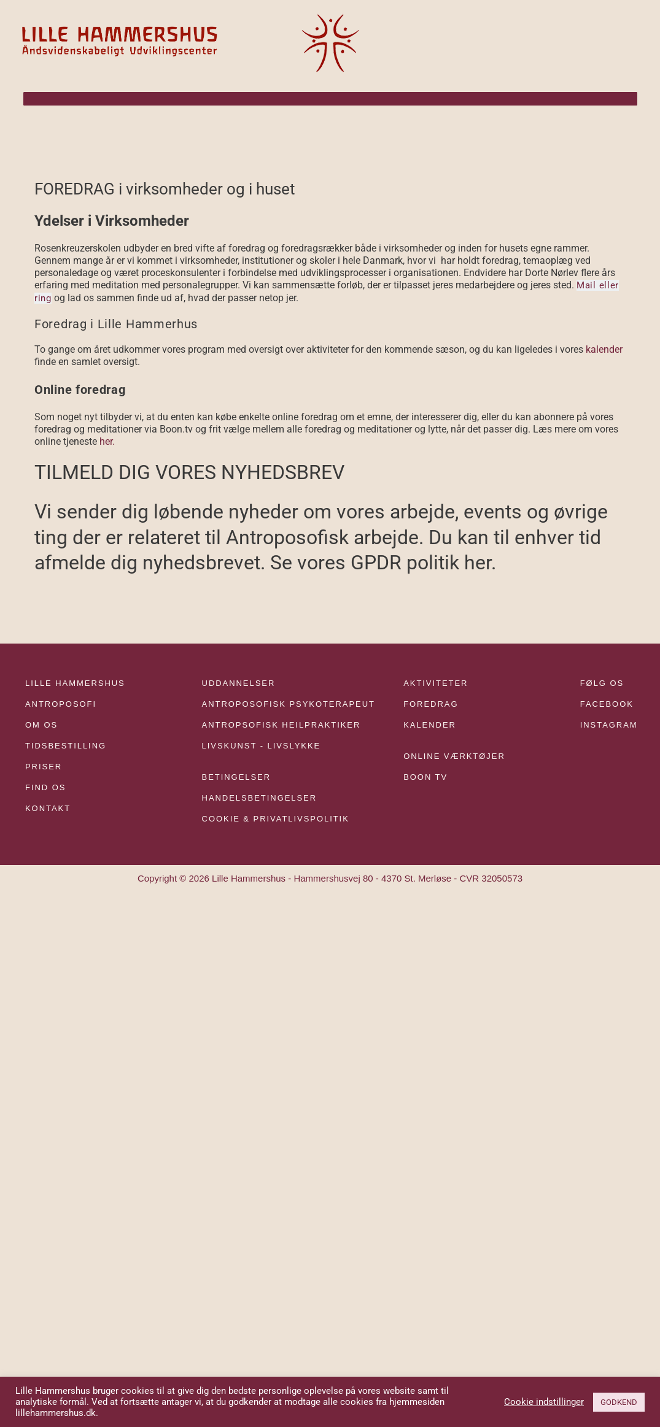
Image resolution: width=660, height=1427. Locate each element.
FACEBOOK (607, 702)
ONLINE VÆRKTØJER (454, 755)
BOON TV (425, 776)
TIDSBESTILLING (65, 745)
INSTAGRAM (609, 723)
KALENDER (429, 723)
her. (107, 440)
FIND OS (45, 786)
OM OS (41, 723)
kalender (604, 349)
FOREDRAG (430, 702)
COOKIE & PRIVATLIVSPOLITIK (275, 818)
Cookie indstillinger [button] (544, 1401)
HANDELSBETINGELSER (259, 797)
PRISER (43, 766)
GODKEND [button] (618, 1402)
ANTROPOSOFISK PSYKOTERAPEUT (288, 702)
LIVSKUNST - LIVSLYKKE (261, 745)
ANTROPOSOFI (60, 702)
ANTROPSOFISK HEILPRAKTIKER (281, 723)
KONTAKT (48, 807)
